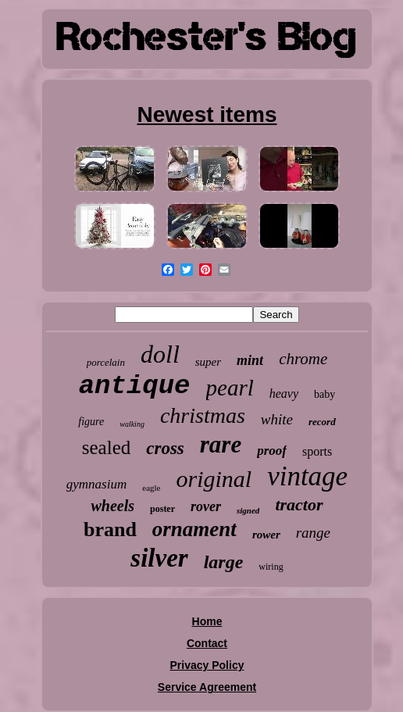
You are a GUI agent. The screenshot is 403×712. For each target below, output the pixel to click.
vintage (307, 476)
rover (206, 506)
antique (135, 386)
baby (324, 394)
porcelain (106, 362)
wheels (112, 505)
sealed (106, 447)
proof (272, 450)
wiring (271, 566)
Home (207, 621)
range (313, 532)
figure (91, 422)
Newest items (207, 114)
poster (162, 508)
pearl (230, 387)
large (224, 562)
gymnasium (96, 484)
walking (131, 424)
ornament (194, 529)
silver (158, 558)
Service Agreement (207, 687)
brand (110, 529)
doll (160, 354)
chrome (303, 358)
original (213, 479)
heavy (283, 393)
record (322, 422)
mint (250, 360)
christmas (202, 415)
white (277, 419)
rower (266, 534)
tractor (299, 504)
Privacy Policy (207, 665)
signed (248, 510)
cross (165, 448)
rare (220, 444)
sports (317, 451)
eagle (151, 487)
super (208, 362)
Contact (207, 643)
